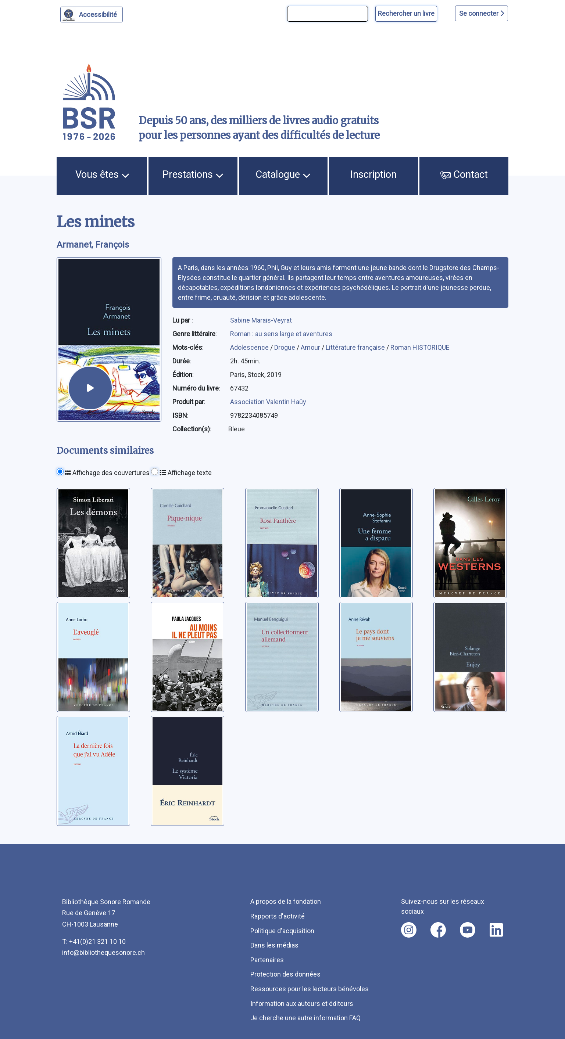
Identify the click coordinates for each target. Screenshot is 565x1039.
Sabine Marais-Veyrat (261, 320)
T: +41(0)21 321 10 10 (94, 941)
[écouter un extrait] (90, 388)
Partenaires (267, 960)
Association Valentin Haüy (268, 402)
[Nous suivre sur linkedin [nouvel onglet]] (496, 930)
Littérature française (356, 347)
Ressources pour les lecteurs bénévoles (309, 989)
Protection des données (285, 974)
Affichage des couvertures (107, 473)
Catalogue (283, 174)
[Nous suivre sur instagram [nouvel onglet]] (408, 930)
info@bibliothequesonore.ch (103, 952)
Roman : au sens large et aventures (281, 334)
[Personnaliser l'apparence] (92, 14)
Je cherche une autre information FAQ (305, 1018)
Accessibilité (99, 13)
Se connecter (481, 13)
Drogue (285, 347)
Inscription (373, 174)
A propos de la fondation (285, 901)
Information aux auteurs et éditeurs (301, 1003)
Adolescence (250, 347)
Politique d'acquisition (282, 931)
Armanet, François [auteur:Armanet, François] (93, 245)
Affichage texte (186, 473)
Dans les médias (274, 945)
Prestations (193, 174)
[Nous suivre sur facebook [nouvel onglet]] (438, 930)
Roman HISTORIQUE (420, 347)
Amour (311, 347)
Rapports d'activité (277, 916)
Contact (464, 174)
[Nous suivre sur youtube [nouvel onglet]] (467, 930)
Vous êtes (102, 174)
